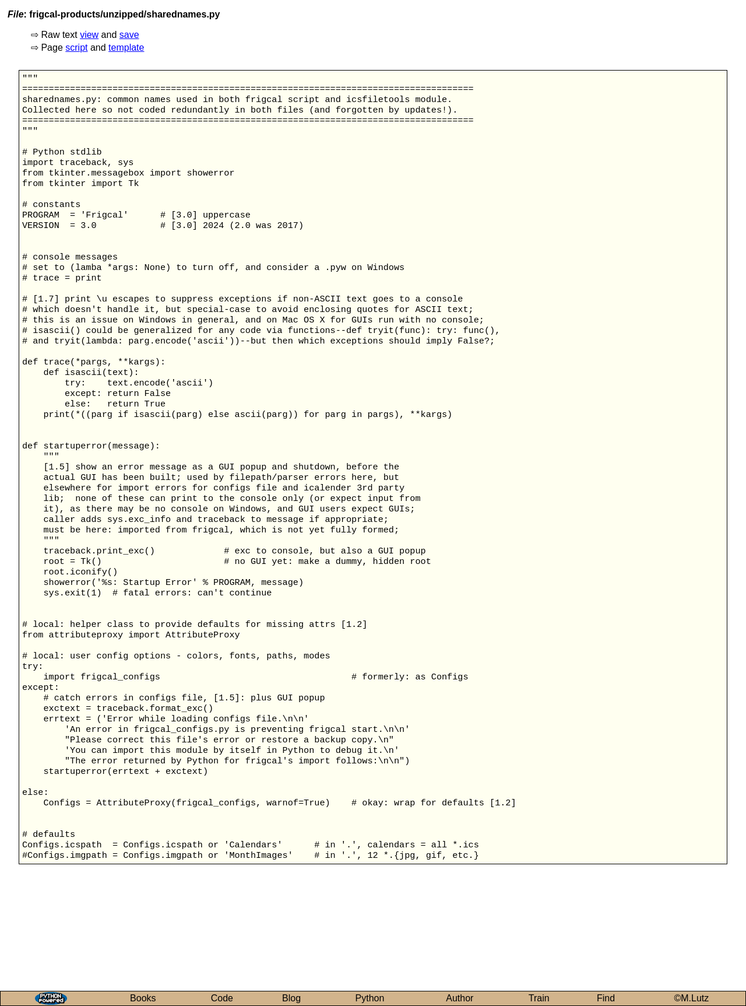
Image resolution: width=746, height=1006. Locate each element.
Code (222, 998)
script (76, 47)
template (126, 47)
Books (143, 998)
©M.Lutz (691, 998)
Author (459, 998)
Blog (291, 998)
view (89, 35)
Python (370, 998)
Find (606, 998)
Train (539, 998)
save (129, 35)
